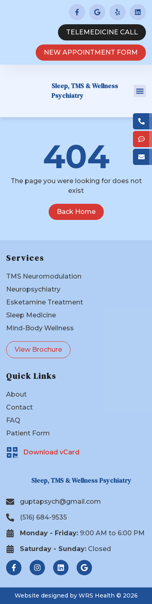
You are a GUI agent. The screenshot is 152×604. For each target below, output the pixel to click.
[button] (140, 91)
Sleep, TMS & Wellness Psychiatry (81, 480)
